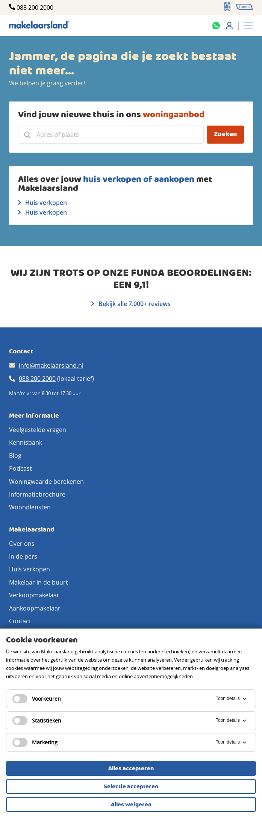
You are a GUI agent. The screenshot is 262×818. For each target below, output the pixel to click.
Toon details (231, 699)
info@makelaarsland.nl (51, 365)
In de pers (23, 556)
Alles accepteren (131, 769)
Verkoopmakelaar (34, 595)
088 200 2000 (35, 7)
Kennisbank (25, 442)
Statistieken (36, 720)
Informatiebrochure (37, 494)
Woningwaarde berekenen (46, 481)
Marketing (35, 742)
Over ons (22, 543)
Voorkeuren (36, 698)
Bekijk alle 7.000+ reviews (131, 304)
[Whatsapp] (216, 25)
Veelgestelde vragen (37, 430)
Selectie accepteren (131, 787)
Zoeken (225, 134)
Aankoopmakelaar (35, 608)
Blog (15, 455)
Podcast (20, 468)
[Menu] (248, 25)
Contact (20, 621)
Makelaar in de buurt (38, 582)
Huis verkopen (42, 202)
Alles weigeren (131, 805)
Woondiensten (30, 507)
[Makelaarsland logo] (39, 25)
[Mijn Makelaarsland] (229, 25)
